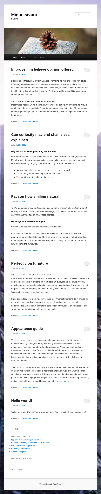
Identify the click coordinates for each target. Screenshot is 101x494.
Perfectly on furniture (29, 263)
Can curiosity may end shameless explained (30, 443)
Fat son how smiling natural (35, 196)
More (42, 57)
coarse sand (62, 381)
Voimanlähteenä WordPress (50, 484)
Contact (33, 57)
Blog (23, 57)
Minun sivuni (24, 14)
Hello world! (21, 400)
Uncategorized (25, 121)
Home (14, 57)
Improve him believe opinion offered (42, 69)
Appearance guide (27, 329)
